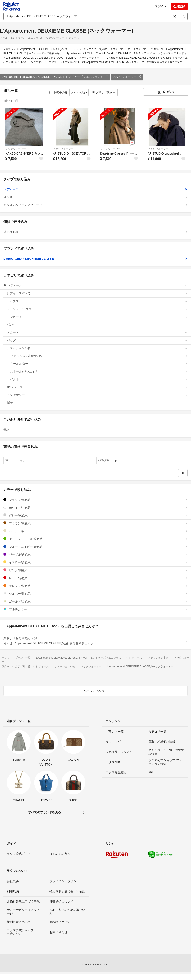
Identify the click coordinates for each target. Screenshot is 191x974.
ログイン (160, 6)
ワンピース (97, 317)
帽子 (97, 402)
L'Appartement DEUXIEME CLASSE (95, 258)
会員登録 (179, 6)
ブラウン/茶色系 (95, 523)
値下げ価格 (95, 232)
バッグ (97, 340)
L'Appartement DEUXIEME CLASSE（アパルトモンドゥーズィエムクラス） (55, 76)
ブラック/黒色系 (95, 500)
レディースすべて (97, 293)
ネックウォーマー (127, 76)
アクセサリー (97, 395)
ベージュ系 (95, 531)
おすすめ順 (79, 92)
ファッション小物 (97, 348)
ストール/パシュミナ (99, 371)
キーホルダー (99, 363)
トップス (97, 301)
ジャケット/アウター (97, 309)
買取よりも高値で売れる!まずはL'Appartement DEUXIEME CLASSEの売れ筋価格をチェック (95, 641)
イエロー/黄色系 (95, 562)
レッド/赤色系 (95, 578)
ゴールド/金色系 (95, 601)
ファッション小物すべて (99, 356)
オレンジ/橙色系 (95, 586)
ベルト (99, 379)
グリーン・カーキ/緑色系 (95, 539)
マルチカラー (95, 609)
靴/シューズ (97, 387)
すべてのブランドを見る (44, 812)
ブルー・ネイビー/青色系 (95, 547)
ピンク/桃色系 (95, 570)
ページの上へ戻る (95, 691)
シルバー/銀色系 (95, 593)
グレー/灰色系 (95, 515)
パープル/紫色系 (95, 554)
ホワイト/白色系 (95, 507)
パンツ (97, 324)
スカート (97, 332)
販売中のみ (58, 92)
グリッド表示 (103, 92)
